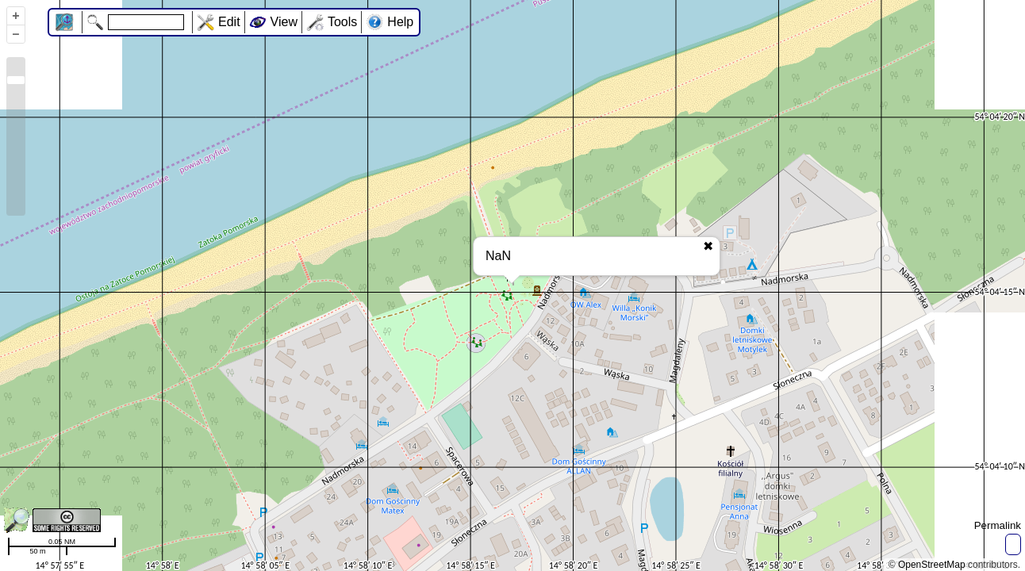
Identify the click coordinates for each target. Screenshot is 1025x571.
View (284, 22)
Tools (342, 22)
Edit (229, 22)
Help (400, 22)
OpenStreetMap (931, 564)
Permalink (997, 525)
